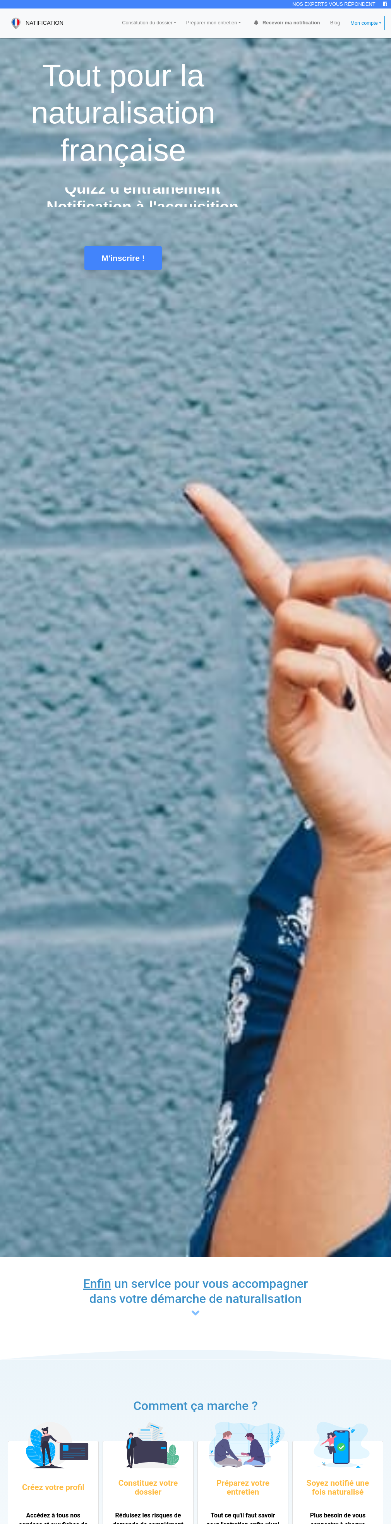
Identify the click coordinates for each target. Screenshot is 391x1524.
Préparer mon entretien (211, 23)
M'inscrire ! (123, 258)
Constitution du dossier (147, 23)
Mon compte (363, 23)
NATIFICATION (34, 23)
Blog (335, 23)
